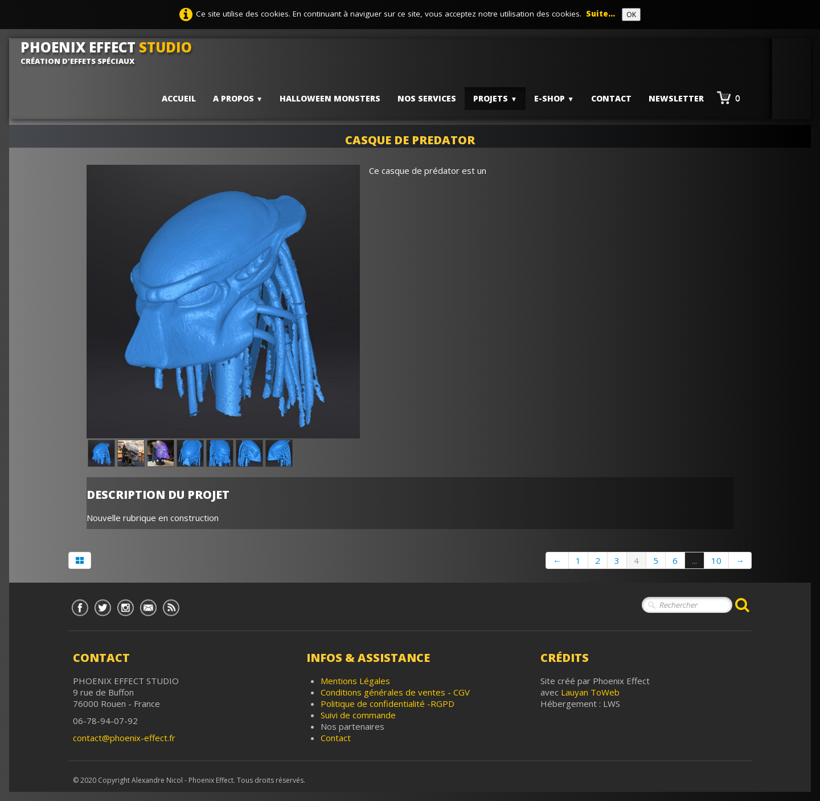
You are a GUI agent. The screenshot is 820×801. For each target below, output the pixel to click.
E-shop (554, 98)
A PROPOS (238, 98)
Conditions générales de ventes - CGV (395, 692)
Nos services (426, 98)
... (694, 560)
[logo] (110, 52)
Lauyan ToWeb (590, 692)
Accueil (179, 98)
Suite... (600, 14)
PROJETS (495, 98)
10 (716, 560)
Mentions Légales (355, 680)
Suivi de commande (358, 715)
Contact (611, 98)
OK (631, 14)
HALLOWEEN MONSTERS (330, 98)
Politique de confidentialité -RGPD (387, 703)
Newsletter (676, 98)
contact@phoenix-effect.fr (124, 737)
